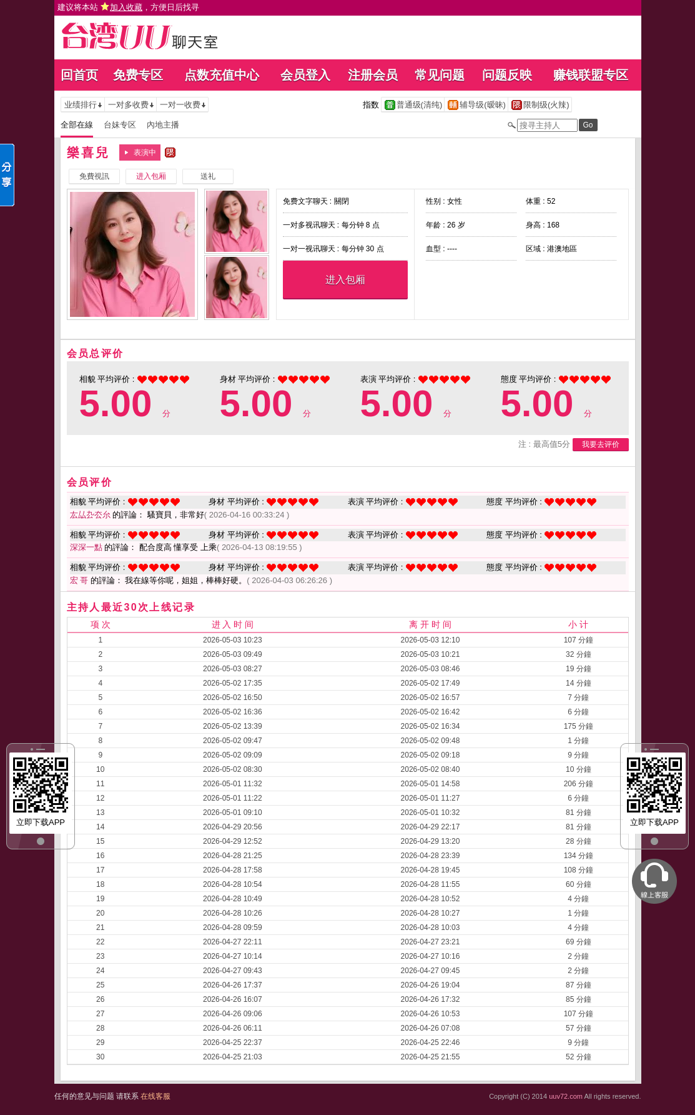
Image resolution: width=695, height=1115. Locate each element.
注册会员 (373, 75)
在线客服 (155, 1096)
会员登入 (305, 75)
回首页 (79, 75)
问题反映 (507, 75)
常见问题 (440, 75)
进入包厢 (345, 279)
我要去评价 (600, 444)
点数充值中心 (221, 75)
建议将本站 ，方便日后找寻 (128, 7)
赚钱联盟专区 (590, 75)
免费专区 (138, 75)
